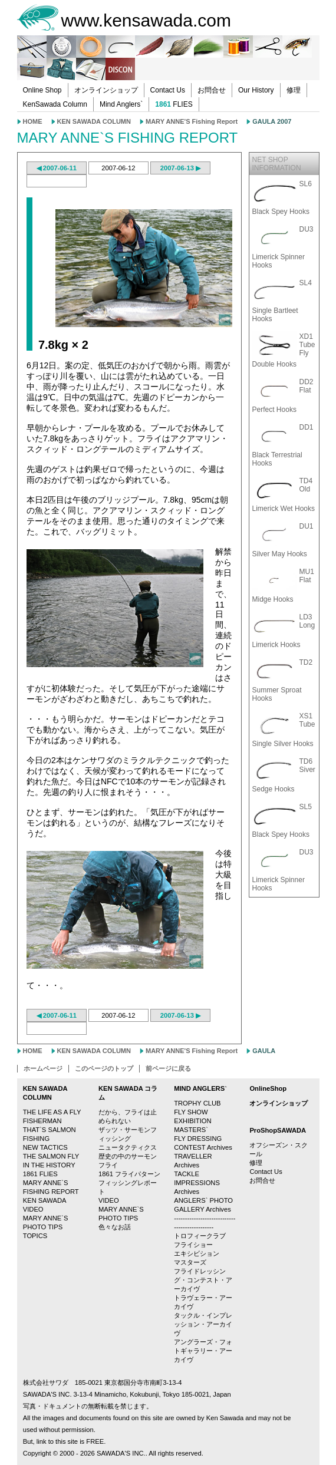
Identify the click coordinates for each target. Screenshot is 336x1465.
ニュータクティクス (127, 1147)
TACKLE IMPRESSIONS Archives (197, 1182)
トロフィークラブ (200, 1235)
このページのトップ (104, 1068)
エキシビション (196, 1253)
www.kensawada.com (146, 20)
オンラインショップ (106, 90)
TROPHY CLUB (197, 1103)
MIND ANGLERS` (200, 1088)
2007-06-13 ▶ (180, 167)
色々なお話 (114, 1226)
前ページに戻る (168, 1068)
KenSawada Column (55, 104)
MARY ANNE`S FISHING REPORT (127, 138)
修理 (293, 90)
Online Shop (42, 90)
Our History (256, 90)
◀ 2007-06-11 (57, 167)
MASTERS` (191, 1129)
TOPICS (35, 1235)
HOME (32, 121)
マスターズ (190, 1262)
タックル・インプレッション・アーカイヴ (203, 1324)
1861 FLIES (40, 1173)
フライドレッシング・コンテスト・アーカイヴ (203, 1280)
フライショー (193, 1244)
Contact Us (167, 90)
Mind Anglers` (121, 104)
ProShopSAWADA (277, 1130)
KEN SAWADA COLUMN (94, 121)
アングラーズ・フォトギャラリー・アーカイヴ (203, 1350)
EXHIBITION (192, 1120)
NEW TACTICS (45, 1147)
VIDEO (108, 1200)
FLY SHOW (190, 1112)
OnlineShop (267, 1088)
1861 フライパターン (129, 1173)
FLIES (173, 104)
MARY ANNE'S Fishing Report (192, 121)
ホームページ (43, 1068)
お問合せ (211, 90)
